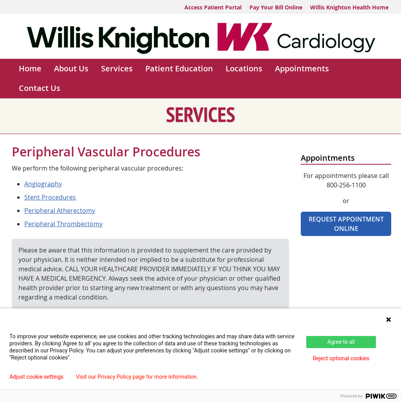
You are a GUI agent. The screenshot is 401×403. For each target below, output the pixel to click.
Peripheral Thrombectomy (63, 224)
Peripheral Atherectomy (59, 210)
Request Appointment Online (346, 224)
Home (30, 68)
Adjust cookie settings (36, 377)
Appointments (302, 68)
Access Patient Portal (213, 7)
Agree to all (341, 342)
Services (117, 68)
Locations (244, 68)
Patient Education (179, 68)
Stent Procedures (50, 197)
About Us (71, 68)
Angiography (43, 184)
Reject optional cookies (341, 358)
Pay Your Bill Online (275, 7)
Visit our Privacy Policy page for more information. (137, 377)
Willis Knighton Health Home (349, 7)
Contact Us (39, 88)
